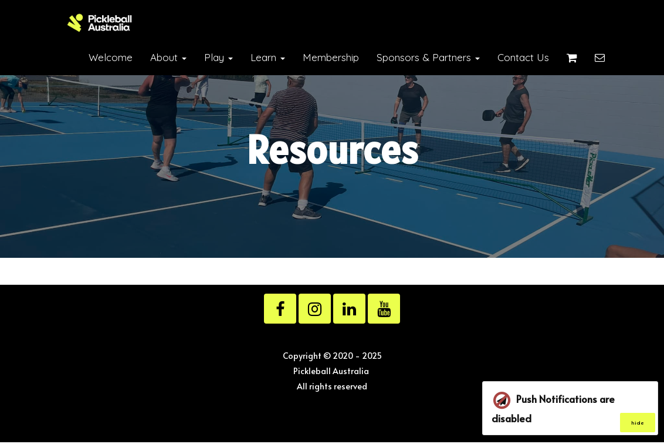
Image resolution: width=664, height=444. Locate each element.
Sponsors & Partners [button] (428, 57)
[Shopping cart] (572, 57)
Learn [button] (267, 57)
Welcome (111, 57)
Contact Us (523, 57)
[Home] (99, 23)
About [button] (168, 57)
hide (637, 422)
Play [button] (218, 57)
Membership (331, 57)
